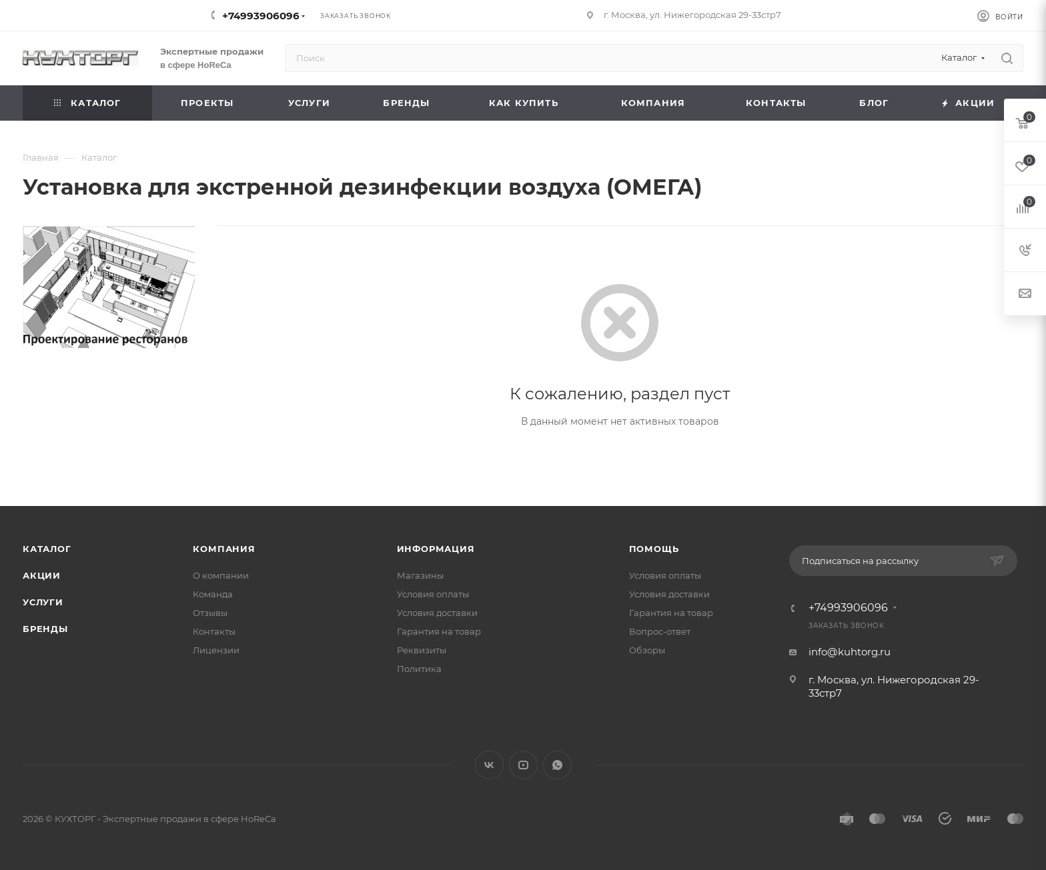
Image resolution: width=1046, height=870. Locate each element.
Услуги (43, 602)
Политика (419, 668)
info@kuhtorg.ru (850, 651)
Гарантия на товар (439, 631)
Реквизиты (421, 650)
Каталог (47, 548)
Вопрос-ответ (659, 631)
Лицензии (216, 650)
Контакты (214, 631)
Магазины (420, 575)
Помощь (654, 548)
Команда (213, 594)
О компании (221, 575)
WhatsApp (557, 765)
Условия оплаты (433, 594)
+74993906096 (261, 15)
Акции (42, 575)
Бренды (45, 628)
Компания (224, 548)
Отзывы (210, 612)
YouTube (523, 765)
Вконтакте (489, 765)
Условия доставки (437, 612)
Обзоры (647, 650)
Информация (436, 548)
